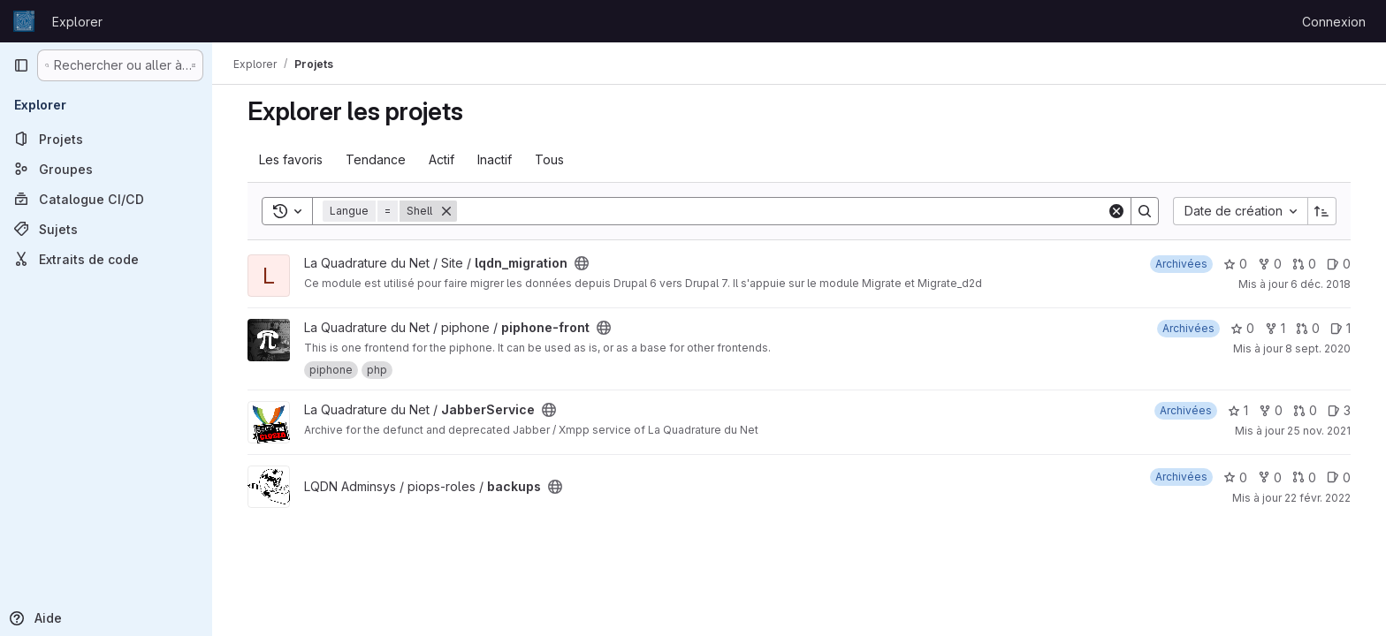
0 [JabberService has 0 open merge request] (1305, 410)
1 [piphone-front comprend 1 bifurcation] (1275, 328)
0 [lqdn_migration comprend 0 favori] (1235, 263)
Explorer (77, 21)
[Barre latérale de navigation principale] (21, 65)
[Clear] (1116, 211)
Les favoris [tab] (291, 159)
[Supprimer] (446, 211)
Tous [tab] (549, 159)
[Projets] (106, 139)
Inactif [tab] (494, 159)
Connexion (1334, 21)
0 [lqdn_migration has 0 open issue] (1339, 263)
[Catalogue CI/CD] (106, 199)
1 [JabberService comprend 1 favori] (1238, 410)
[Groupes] (106, 169)
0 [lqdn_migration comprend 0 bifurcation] (1270, 263)
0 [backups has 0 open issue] (1339, 477)
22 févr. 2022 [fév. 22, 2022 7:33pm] (1317, 497)
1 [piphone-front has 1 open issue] (1340, 328)
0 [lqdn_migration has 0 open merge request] (1304, 263)
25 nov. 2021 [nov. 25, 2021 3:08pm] (1319, 430)
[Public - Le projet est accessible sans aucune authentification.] (582, 263)
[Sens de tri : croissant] (1322, 211)
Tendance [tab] (376, 159)
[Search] (782, 211)
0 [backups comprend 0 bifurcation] (1270, 477)
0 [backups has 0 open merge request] (1304, 477)
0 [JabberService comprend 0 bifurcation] (1271, 410)
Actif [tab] (441, 159)
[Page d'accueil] (24, 21)
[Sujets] (106, 229)
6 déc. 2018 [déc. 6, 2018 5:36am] (1321, 284)
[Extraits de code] (106, 259)
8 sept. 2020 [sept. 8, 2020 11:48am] (1318, 348)
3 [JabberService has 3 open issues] (1339, 410)
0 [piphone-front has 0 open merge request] (1308, 328)
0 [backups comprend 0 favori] (1235, 477)
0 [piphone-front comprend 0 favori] (1242, 328)
